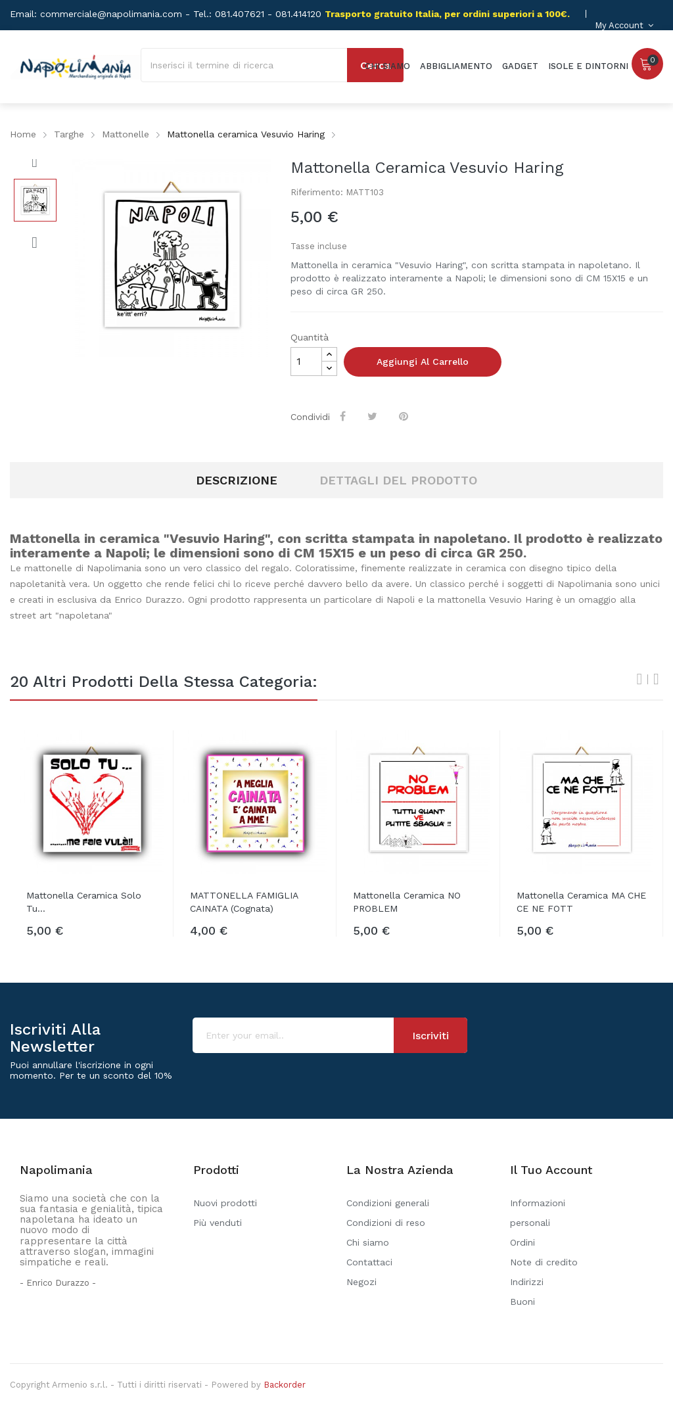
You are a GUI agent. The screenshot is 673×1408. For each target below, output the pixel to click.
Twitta (374, 416)
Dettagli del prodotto (398, 480)
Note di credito (544, 1262)
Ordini (522, 1242)
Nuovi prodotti (225, 1203)
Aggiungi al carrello (423, 361)
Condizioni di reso (385, 1222)
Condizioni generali (387, 1203)
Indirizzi (527, 1282)
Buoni (522, 1301)
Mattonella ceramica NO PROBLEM (407, 902)
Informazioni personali (537, 1213)
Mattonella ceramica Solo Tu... (83, 902)
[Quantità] (306, 361)
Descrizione (236, 480)
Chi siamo (367, 1242)
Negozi (361, 1282)
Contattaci (369, 1262)
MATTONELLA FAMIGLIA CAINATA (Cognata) (244, 902)
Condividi (344, 416)
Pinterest (405, 416)
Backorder (285, 1385)
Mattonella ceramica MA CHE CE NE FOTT (581, 902)
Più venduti (217, 1222)
